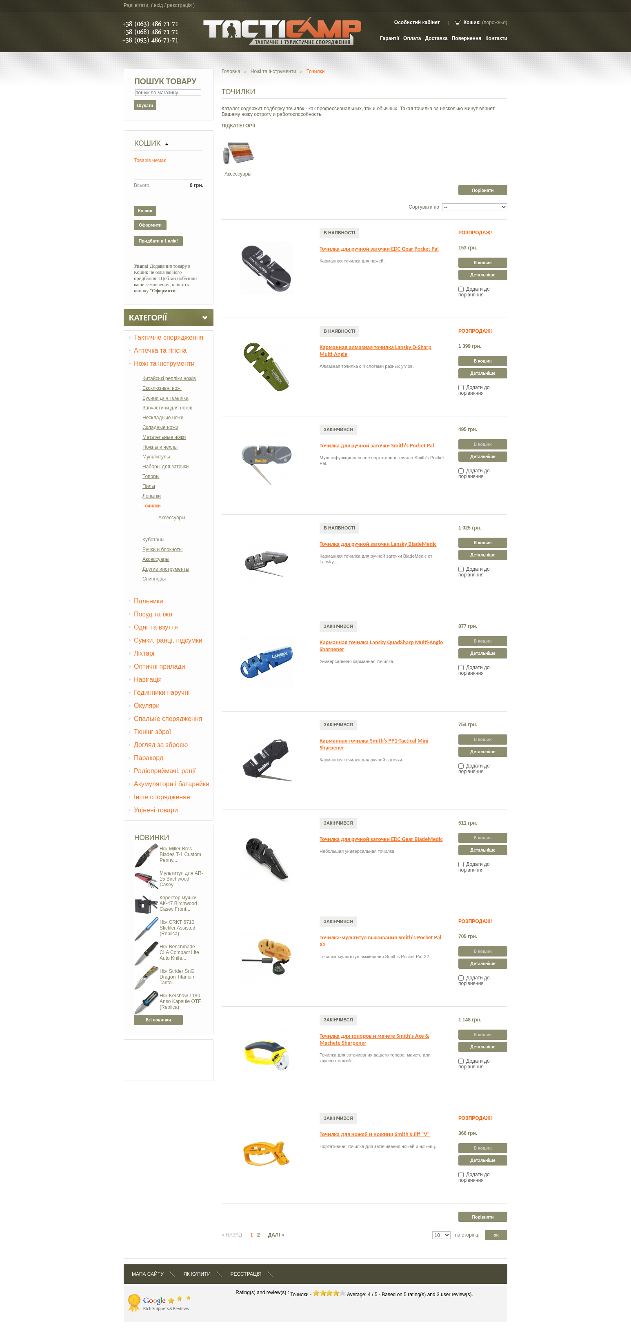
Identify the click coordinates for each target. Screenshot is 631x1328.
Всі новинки (158, 1020)
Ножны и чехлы (160, 447)
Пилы (148, 486)
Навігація (148, 679)
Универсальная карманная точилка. (357, 661)
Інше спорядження (162, 797)
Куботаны (153, 540)
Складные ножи (160, 427)
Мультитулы (156, 457)
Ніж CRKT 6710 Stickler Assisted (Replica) (177, 927)
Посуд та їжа (153, 614)
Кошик (147, 143)
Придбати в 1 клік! (158, 241)
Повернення (467, 38)
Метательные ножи (164, 437)
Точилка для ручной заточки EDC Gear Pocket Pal (379, 248)
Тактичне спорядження (168, 337)
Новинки (151, 837)
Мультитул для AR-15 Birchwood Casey (181, 879)
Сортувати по (424, 207)
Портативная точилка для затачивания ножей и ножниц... (379, 1146)
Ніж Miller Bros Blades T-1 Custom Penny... (180, 854)
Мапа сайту (148, 1274)
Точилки (151, 506)
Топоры (151, 476)
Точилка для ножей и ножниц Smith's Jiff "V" (375, 1134)
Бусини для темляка (165, 398)
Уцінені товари (156, 810)
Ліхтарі (144, 653)
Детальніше (482, 275)
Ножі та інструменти (164, 363)
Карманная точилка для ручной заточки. (361, 759)
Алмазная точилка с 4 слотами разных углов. (367, 366)
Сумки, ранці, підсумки (168, 640)
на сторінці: (468, 1235)
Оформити (150, 225)
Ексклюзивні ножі (162, 388)
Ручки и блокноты (162, 549)
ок (495, 1235)
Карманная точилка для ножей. (352, 260)
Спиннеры (154, 579)
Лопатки (151, 496)
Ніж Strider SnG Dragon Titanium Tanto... (178, 976)
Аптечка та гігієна (160, 350)
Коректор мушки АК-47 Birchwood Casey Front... (178, 903)
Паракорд (148, 757)
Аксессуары (171, 518)
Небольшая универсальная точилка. (357, 851)
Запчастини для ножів (167, 408)
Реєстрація (245, 1274)
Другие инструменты (165, 569)
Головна (231, 71)
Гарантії (389, 38)
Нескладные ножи (163, 417)
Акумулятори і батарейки (171, 784)
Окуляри (147, 705)
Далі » (276, 1235)
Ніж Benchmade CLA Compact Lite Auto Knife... (179, 952)
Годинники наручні (162, 692)
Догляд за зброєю (161, 744)
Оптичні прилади (159, 666)
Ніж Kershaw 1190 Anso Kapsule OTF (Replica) (180, 1001)
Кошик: (472, 22)
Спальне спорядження (168, 718)
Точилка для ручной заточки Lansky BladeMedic (378, 544)
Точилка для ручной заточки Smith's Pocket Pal (377, 445)
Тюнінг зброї (152, 731)
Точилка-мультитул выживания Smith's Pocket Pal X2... (376, 956)
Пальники (148, 601)
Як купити (197, 1274)
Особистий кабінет (417, 22)
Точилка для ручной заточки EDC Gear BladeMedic (381, 839)
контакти (496, 38)
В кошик (482, 262)
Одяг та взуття (156, 627)
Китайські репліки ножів (169, 378)
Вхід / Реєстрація (172, 5)
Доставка (436, 38)
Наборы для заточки (165, 466)
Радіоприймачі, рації (165, 770)
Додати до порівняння (474, 292)
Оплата (412, 38)
